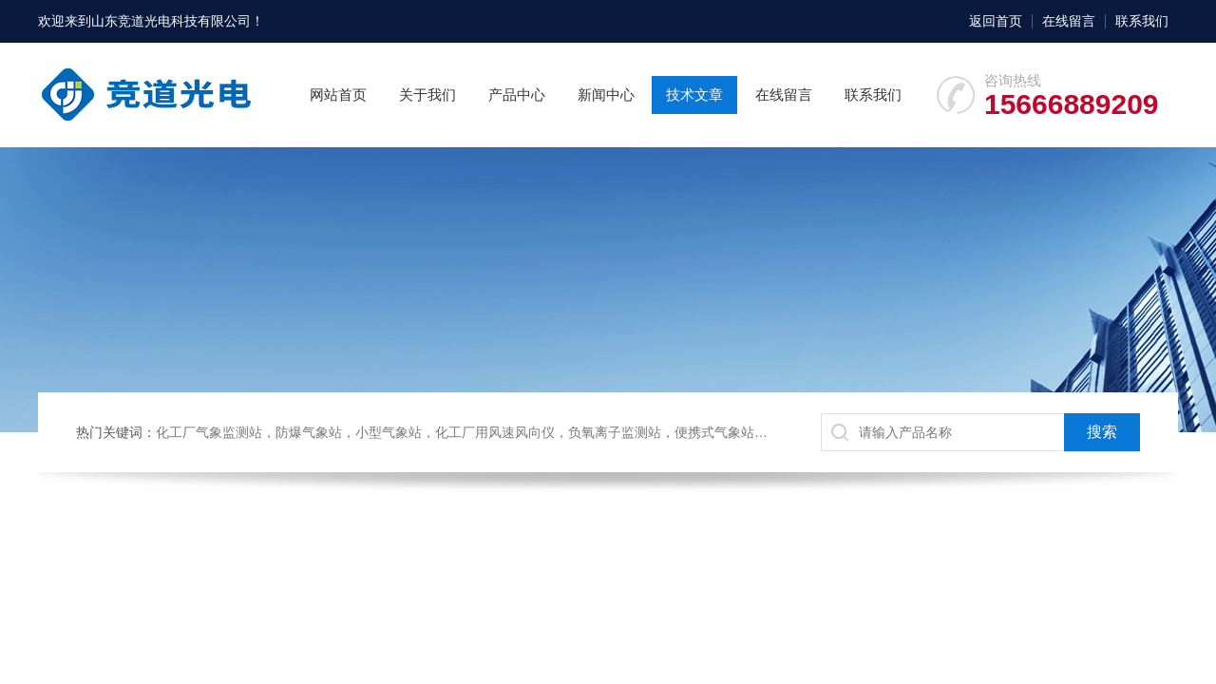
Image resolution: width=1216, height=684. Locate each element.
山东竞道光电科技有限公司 (171, 20)
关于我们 (427, 94)
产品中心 (516, 94)
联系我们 (1141, 20)
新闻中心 (606, 94)
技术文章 (694, 94)
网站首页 (338, 94)
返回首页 (995, 20)
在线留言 (1068, 20)
